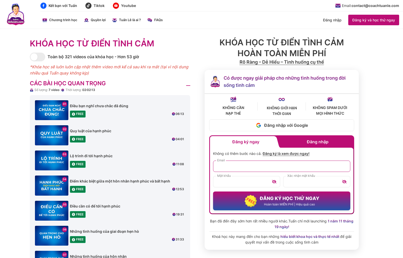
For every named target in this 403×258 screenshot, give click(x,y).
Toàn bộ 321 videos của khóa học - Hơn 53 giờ (93, 56)
